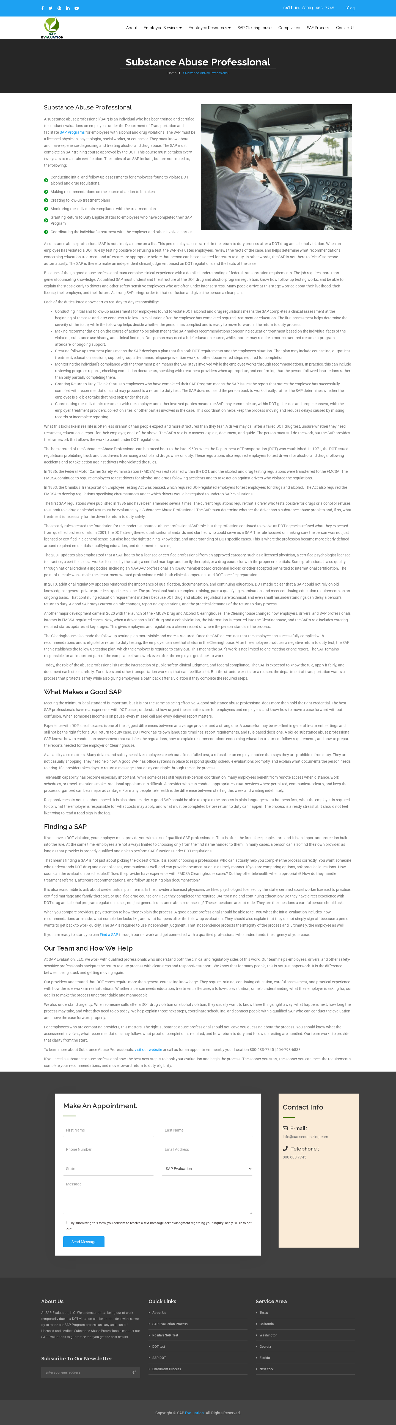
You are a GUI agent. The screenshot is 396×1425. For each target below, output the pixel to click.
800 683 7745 (294, 1157)
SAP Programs (72, 132)
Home (172, 73)
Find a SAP (109, 934)
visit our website (148, 1049)
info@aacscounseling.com (305, 1137)
